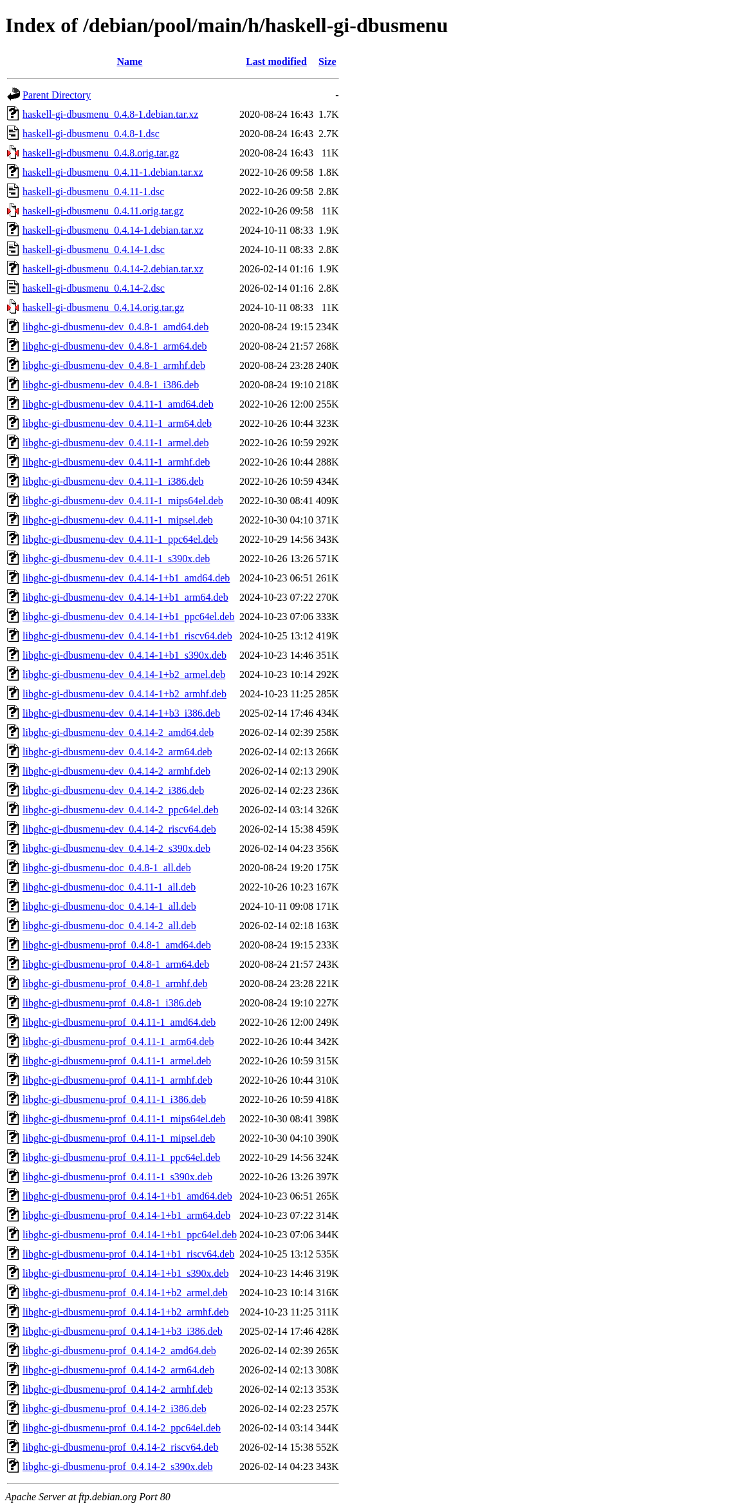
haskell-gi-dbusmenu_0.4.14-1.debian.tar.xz (113, 230)
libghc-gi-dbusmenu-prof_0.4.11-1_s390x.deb (117, 1176)
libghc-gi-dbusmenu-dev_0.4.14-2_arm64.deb (117, 751)
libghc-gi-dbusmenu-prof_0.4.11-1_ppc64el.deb (121, 1157)
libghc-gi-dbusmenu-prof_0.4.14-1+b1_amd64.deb (127, 1196)
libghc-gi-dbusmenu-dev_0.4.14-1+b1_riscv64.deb (127, 635)
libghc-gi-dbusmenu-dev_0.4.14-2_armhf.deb (116, 771)
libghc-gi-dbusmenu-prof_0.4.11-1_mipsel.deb (119, 1138)
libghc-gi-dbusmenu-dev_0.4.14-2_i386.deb (113, 790)
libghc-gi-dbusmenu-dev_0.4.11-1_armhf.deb (116, 462)
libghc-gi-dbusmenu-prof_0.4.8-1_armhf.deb (115, 983)
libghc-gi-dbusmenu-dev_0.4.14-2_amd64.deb (118, 732)
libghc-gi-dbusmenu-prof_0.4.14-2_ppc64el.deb (122, 1427)
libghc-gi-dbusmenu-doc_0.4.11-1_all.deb (109, 886)
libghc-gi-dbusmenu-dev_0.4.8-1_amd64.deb (115, 326)
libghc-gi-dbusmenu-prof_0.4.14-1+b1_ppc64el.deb (130, 1234)
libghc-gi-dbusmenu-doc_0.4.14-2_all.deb (109, 925)
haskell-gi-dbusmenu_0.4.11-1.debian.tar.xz (113, 172)
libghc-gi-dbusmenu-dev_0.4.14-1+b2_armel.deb (124, 674)
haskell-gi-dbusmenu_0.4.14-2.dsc (94, 288)
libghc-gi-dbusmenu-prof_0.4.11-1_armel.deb (117, 1060)
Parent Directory (57, 95)
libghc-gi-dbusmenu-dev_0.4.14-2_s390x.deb (116, 848)
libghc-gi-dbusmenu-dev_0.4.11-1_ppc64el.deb (120, 539)
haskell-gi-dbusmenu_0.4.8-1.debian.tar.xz (110, 114)
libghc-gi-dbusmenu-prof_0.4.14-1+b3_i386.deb (123, 1331)
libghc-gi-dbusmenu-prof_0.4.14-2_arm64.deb (118, 1369)
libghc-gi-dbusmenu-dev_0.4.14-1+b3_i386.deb (121, 713)
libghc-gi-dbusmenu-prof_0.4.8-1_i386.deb (112, 1002)
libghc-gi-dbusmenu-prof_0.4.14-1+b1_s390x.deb (126, 1273)
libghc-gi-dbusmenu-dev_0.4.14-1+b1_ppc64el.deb (128, 616)
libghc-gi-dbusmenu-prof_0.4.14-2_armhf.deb (117, 1389)
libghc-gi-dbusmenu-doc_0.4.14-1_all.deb (109, 906)
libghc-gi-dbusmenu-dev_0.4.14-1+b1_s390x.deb (124, 655)
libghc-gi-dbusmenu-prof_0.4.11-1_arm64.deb (118, 1041)
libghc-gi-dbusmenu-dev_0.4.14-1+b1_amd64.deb (126, 577)
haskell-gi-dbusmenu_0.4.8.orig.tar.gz (101, 152)
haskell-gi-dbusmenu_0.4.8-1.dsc (91, 133)
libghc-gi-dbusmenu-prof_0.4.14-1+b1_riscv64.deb (128, 1254)
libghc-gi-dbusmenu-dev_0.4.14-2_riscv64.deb (119, 829)
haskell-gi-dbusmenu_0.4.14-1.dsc (94, 249)
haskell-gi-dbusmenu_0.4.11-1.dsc (93, 191)
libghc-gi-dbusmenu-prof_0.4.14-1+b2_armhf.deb (126, 1311)
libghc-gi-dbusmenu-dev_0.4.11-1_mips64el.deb (123, 500)
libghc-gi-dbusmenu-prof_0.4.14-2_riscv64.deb (120, 1447)
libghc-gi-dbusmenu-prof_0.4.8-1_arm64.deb (116, 964)
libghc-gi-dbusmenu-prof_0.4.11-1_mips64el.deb (124, 1118)
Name (129, 61)
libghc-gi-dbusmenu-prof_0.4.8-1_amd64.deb (117, 944)
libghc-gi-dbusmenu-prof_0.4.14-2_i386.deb (115, 1408)
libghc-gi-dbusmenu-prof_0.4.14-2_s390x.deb (118, 1466)
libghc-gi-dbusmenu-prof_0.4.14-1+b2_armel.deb (125, 1292)
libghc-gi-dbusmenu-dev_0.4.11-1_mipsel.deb (118, 519)
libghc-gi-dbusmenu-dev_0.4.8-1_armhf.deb (114, 365)
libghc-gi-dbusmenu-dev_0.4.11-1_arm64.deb (117, 423)
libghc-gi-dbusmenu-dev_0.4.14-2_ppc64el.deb (120, 809)
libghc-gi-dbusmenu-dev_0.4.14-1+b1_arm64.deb (125, 597)
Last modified (276, 61)
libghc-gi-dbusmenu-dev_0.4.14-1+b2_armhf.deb (124, 693)
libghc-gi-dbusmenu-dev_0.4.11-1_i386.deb (113, 481)
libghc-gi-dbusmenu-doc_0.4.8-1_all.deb (107, 867)
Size (327, 61)
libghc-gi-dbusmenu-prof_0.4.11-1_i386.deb (114, 1099)
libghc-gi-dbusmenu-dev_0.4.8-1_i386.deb (111, 384)
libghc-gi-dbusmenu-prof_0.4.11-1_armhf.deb (117, 1080)
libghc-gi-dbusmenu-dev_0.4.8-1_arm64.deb (115, 346)
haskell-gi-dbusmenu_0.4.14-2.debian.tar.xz (113, 268)
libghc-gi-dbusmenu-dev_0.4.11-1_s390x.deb (116, 558)
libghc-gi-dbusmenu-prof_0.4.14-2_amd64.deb (119, 1350)
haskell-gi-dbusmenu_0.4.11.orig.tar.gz (103, 210)
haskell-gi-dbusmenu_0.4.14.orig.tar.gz (103, 307)
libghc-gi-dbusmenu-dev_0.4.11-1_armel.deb (116, 442)
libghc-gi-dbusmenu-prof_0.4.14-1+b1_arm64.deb (126, 1215)
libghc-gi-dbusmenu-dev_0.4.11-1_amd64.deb (118, 404)
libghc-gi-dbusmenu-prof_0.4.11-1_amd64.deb (119, 1022)
